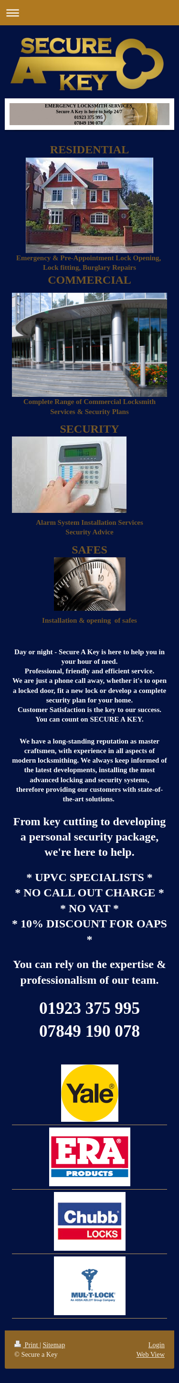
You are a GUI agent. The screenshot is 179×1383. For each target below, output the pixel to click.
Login (156, 1345)
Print (27, 1345)
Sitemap (53, 1345)
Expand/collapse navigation (89, 12)
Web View (151, 1354)
